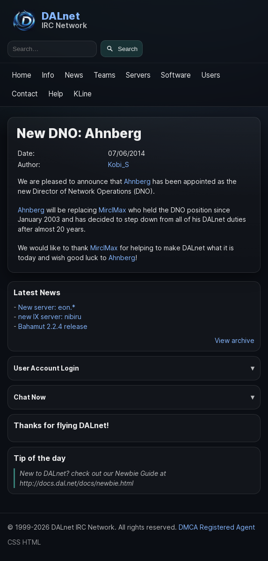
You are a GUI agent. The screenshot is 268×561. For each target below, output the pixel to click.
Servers (138, 75)
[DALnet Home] (49, 20)
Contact (25, 93)
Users (210, 75)
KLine (82, 93)
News (74, 75)
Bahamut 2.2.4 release (52, 326)
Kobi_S (118, 164)
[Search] (122, 48)
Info (48, 75)
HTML (31, 542)
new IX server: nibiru (49, 317)
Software (176, 75)
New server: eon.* (46, 307)
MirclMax (112, 210)
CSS (14, 542)
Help (55, 93)
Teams (105, 75)
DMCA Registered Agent (217, 527)
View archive (234, 340)
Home (21, 75)
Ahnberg (137, 181)
